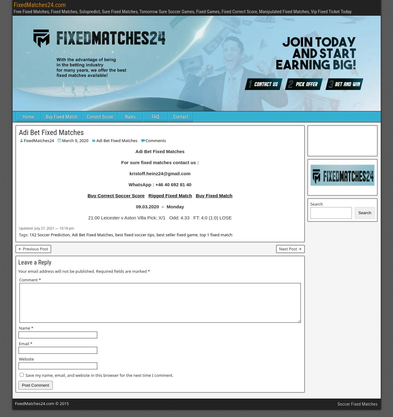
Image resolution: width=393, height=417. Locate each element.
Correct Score (100, 117)
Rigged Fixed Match (170, 195)
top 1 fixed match (216, 234)
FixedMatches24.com (40, 5)
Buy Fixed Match (62, 117)
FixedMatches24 (39, 140)
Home (28, 117)
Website (26, 366)
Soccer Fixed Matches (357, 411)
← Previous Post (33, 249)
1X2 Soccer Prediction (49, 234)
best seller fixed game (177, 234)
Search (316, 204)
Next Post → (290, 249)
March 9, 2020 (75, 140)
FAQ (155, 117)
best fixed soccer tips (134, 234)
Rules (130, 117)
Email (26, 351)
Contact (180, 117)
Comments (156, 140)
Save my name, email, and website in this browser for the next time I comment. (99, 382)
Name (26, 335)
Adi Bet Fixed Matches (51, 132)
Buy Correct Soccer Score (116, 195)
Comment (30, 280)
